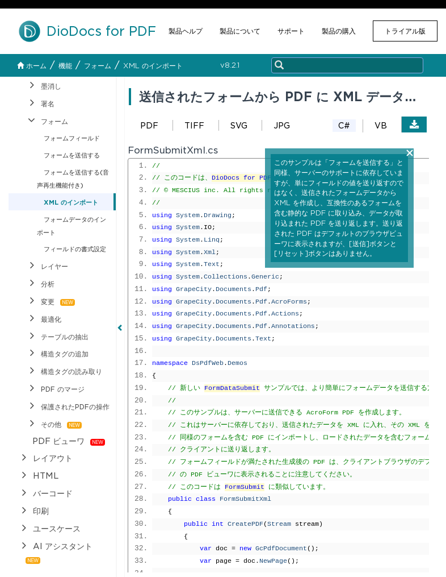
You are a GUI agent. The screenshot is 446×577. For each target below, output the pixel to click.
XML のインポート (153, 65)
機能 (65, 65)
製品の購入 (339, 31)
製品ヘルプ (186, 31)
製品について (240, 31)
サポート (291, 31)
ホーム (32, 65)
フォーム (97, 65)
